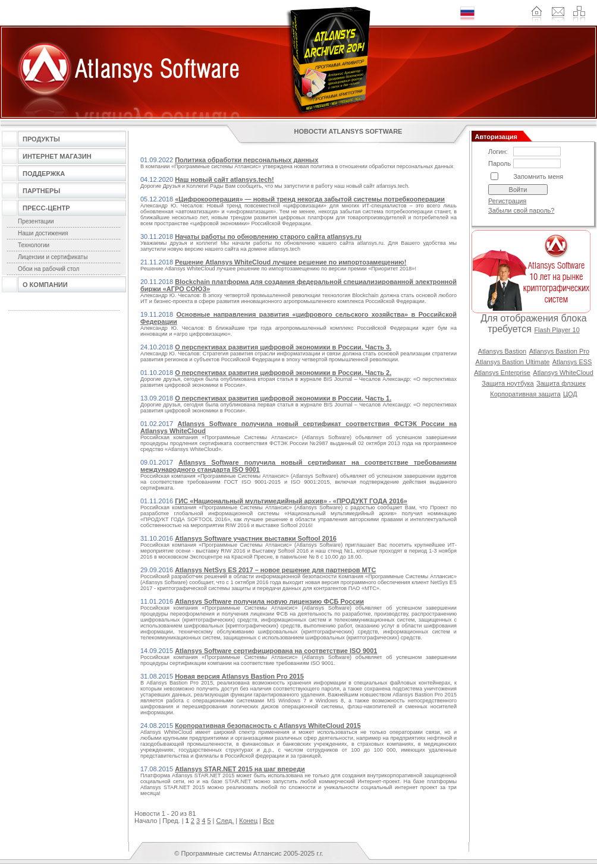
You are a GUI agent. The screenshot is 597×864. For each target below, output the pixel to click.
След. (225, 820)
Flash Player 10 (556, 329)
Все (268, 820)
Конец (248, 820)
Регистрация (507, 200)
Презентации (36, 221)
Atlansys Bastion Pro (559, 351)
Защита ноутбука (507, 383)
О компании (45, 284)
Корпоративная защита (525, 394)
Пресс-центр (46, 208)
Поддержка (44, 173)
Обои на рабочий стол (48, 269)
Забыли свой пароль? (521, 210)
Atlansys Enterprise (502, 372)
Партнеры (41, 190)
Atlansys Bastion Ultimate (513, 361)
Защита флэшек (561, 383)
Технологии (33, 245)
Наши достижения (43, 233)
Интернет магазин (57, 156)
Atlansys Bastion (502, 351)
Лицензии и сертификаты (52, 257)
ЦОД (570, 394)
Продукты (41, 139)
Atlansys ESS (572, 361)
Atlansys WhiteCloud (563, 372)
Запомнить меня (538, 176)
